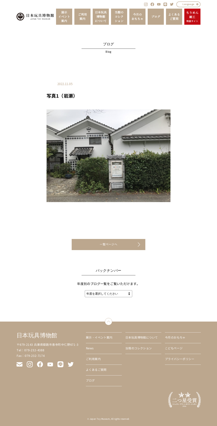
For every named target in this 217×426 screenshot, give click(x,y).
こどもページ (174, 348)
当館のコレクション (119, 16)
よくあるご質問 (174, 17)
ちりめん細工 (192, 17)
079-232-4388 (34, 350)
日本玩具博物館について (101, 16)
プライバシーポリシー (179, 359)
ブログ (155, 17)
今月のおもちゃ (137, 17)
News (90, 348)
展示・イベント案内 (99, 337)
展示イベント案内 (64, 16)
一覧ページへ (108, 244)
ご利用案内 (82, 17)
